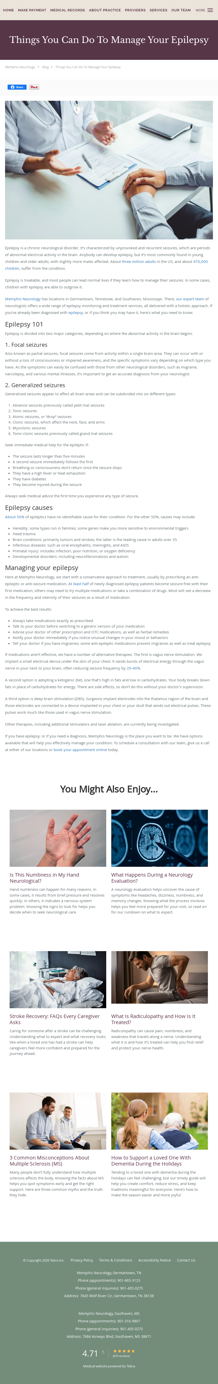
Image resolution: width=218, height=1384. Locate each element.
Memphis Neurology (20, 67)
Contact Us (186, 1260)
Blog (45, 67)
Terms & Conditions (115, 1260)
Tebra (131, 1366)
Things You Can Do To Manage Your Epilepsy (88, 67)
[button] (210, 10)
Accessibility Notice (154, 1260)
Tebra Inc (57, 1260)
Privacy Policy (82, 1260)
